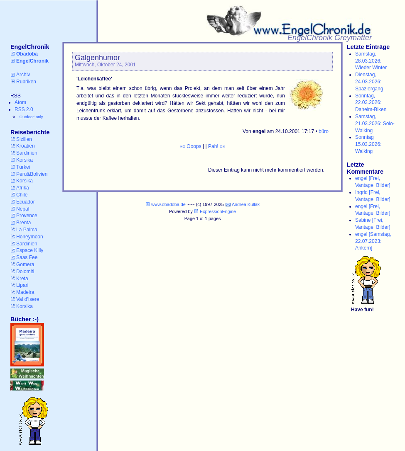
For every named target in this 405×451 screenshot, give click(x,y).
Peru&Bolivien (31, 174)
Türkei (23, 167)
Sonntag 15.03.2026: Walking (368, 144)
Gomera (25, 264)
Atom (20, 102)
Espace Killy (29, 250)
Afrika (22, 188)
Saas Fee (26, 257)
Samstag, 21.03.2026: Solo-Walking (375, 123)
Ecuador (25, 202)
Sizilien (24, 139)
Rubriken (26, 82)
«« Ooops (190, 146)
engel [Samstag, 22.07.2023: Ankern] (373, 241)
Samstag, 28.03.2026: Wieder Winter (371, 61)
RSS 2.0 (24, 109)
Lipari (22, 285)
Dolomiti (25, 271)
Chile (21, 195)
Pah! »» (216, 146)
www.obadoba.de (168, 204)
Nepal (22, 209)
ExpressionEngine (218, 211)
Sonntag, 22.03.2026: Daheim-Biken (370, 103)
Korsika (24, 160)
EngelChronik (32, 61)
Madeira (25, 292)
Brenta (23, 223)
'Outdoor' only (31, 116)
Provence (26, 215)
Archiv (23, 75)
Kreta (22, 278)
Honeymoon (29, 237)
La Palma (26, 230)
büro (324, 131)
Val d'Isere (27, 299)
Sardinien (26, 153)
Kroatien (25, 146)
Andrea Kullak (246, 204)
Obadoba (27, 54)
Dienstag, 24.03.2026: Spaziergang (369, 82)
